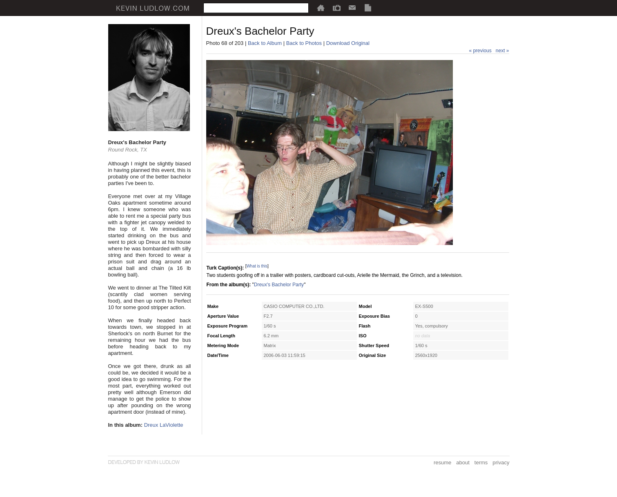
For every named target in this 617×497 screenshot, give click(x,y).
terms (481, 462)
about (463, 462)
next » (502, 50)
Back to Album (265, 43)
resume (442, 462)
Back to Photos (304, 43)
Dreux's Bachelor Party (279, 285)
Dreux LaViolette (163, 425)
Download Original (348, 43)
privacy (500, 462)
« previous (480, 50)
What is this (256, 266)
